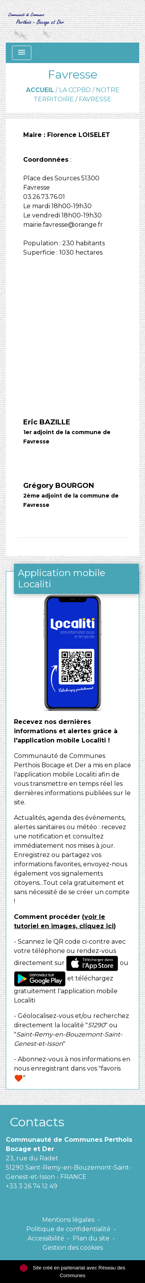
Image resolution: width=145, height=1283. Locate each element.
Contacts (37, 1121)
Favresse (95, 99)
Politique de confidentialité (68, 1229)
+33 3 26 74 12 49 (31, 1186)
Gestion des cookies (73, 1247)
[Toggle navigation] (21, 53)
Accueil (40, 90)
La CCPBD (75, 90)
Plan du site (91, 1238)
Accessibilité (45, 1238)
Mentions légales (68, 1219)
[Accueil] (35, 21)
